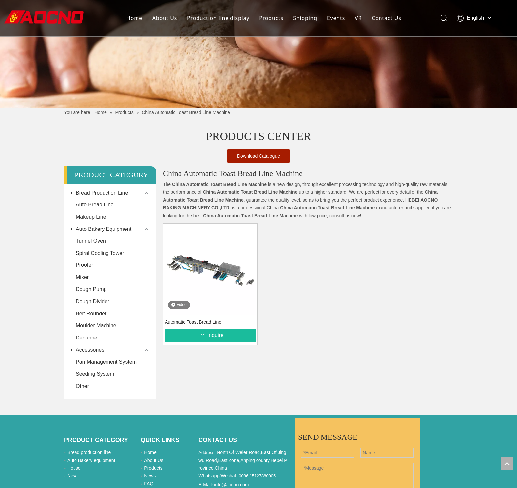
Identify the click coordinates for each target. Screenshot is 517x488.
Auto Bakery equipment (91, 460)
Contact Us (386, 18)
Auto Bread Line (95, 204)
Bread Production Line (102, 193)
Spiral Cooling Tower (100, 253)
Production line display (218, 18)
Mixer (82, 277)
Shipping (305, 18)
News (150, 475)
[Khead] (258, 54)
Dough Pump (91, 289)
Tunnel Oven (91, 241)
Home (134, 18)
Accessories (90, 350)
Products (271, 18)
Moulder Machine (96, 325)
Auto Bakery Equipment (103, 229)
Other (82, 386)
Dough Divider (92, 301)
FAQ (148, 483)
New (71, 475)
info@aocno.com (231, 484)
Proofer (84, 265)
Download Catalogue (258, 156)
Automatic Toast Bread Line (193, 322)
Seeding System (95, 374)
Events (336, 18)
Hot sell (75, 468)
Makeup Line (91, 217)
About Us (164, 18)
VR (358, 18)
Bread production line (89, 452)
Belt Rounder (91, 313)
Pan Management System (106, 362)
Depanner (87, 337)
